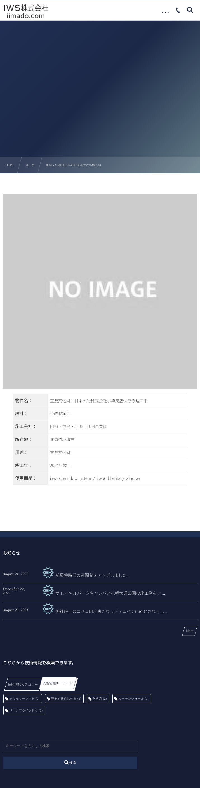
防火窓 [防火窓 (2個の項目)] (100, 698)
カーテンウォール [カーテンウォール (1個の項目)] (133, 698)
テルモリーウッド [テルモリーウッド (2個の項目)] (24, 698)
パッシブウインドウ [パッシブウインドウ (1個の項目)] (26, 710)
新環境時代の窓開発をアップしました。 (86, 578)
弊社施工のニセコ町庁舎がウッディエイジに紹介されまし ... (104, 615)
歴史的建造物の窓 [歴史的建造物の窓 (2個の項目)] (66, 698)
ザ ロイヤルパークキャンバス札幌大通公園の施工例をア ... (103, 596)
